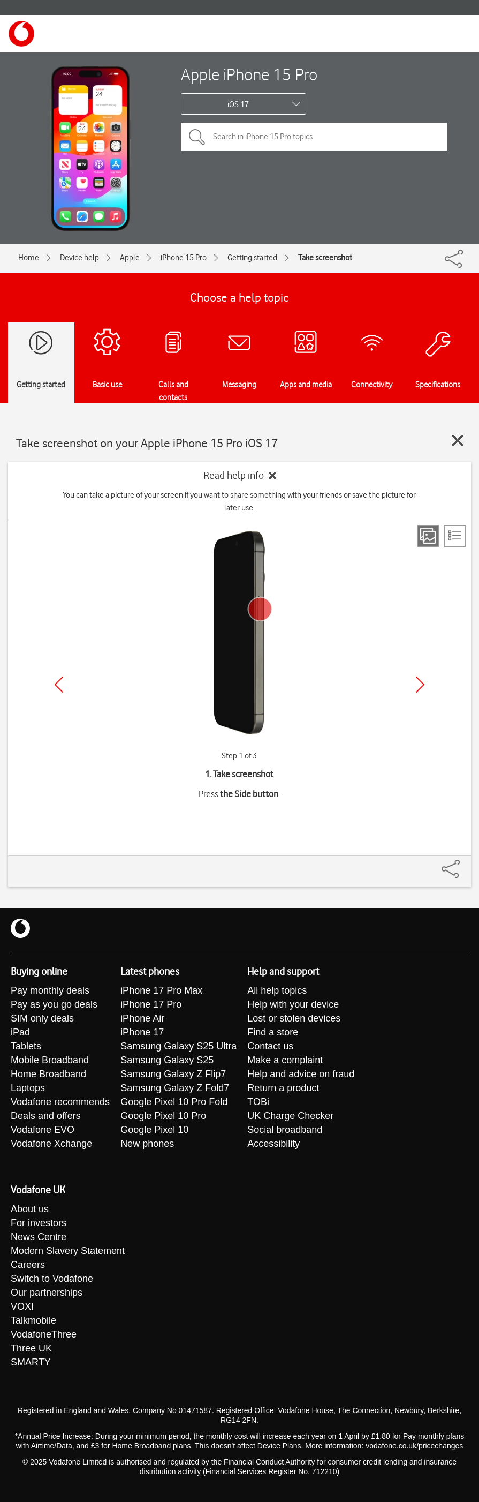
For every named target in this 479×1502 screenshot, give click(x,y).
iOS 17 (238, 104)
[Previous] (59, 685)
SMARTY (31, 1362)
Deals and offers (46, 1115)
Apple (130, 257)
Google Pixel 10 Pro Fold (173, 1102)
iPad (20, 1032)
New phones (147, 1143)
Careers (28, 1264)
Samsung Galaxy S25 (167, 1060)
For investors (38, 1223)
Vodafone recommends (60, 1102)
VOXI (22, 1306)
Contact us (270, 1046)
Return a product (283, 1088)
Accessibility (273, 1143)
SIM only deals (42, 1018)
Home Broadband (48, 1074)
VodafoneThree (44, 1334)
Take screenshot (325, 257)
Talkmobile (33, 1320)
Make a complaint (285, 1060)
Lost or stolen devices (293, 1018)
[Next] (420, 685)
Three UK (31, 1348)
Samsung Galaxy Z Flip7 (173, 1074)
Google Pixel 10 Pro (163, 1115)
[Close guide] (457, 440)
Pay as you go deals (54, 1004)
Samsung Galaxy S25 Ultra (178, 1046)
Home (28, 257)
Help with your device (293, 1004)
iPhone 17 (142, 1032)
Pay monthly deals (50, 990)
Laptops (28, 1088)
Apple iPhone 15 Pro (249, 74)
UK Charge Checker (290, 1115)
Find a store (272, 1032)
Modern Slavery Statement (68, 1250)
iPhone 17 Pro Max (161, 990)
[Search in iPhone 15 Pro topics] (314, 137)
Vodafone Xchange (51, 1143)
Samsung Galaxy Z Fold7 (174, 1088)
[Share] (463, 863)
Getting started (252, 257)
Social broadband (284, 1129)
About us (30, 1209)
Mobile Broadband (50, 1060)
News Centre (38, 1236)
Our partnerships (46, 1292)
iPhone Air (142, 1018)
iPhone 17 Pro (150, 1004)
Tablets (26, 1046)
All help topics (277, 990)
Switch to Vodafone (52, 1278)
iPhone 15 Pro (184, 257)
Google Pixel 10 (154, 1129)
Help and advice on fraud (300, 1074)
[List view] (455, 536)
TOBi (258, 1102)
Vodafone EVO (42, 1129)
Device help (79, 257)
